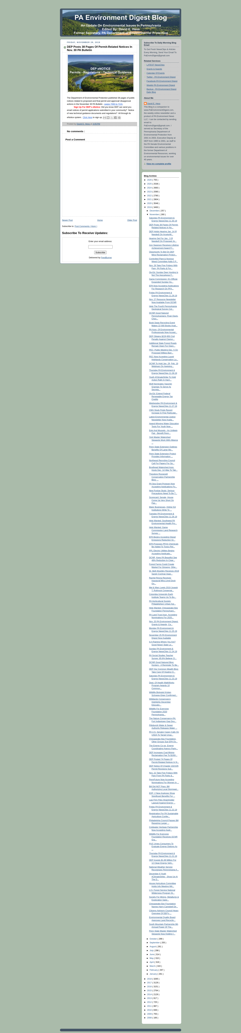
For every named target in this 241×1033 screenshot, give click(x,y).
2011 (149, 1006)
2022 (149, 195)
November (155, 214)
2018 (149, 979)
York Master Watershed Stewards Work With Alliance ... (163, 440)
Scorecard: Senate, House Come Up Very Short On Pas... (161, 500)
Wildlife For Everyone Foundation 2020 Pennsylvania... (159, 712)
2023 (149, 192)
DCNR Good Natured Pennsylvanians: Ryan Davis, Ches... (163, 316)
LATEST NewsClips (156, 65)
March (153, 966)
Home (100, 220)
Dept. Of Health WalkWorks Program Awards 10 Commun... (161, 686)
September (155, 942)
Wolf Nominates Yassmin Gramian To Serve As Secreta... (160, 387)
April (152, 962)
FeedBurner (106, 257)
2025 (149, 184)
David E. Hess (153, 103)
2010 (149, 1010)
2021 (149, 199)
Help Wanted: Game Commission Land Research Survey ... (163, 530)
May (152, 958)
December (155, 211)
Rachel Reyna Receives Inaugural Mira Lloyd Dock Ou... (162, 581)
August (153, 946)
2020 (149, 203)
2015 (149, 990)
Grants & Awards (154, 69)
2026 (149, 180)
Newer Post (67, 220)
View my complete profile (158, 164)
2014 (149, 994)
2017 (149, 983)
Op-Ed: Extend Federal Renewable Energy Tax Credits (161, 396)
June (152, 954)
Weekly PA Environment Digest (161, 85)
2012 (149, 1002)
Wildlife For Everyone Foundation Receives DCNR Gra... (163, 837)
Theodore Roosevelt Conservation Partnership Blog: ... (162, 477)
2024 (149, 188)
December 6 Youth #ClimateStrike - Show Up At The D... (163, 877)
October (153, 939)
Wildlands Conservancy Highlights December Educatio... (160, 702)
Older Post (132, 220)
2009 (149, 1014)
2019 (149, 207)
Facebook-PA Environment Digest (162, 81)
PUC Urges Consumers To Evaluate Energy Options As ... (163, 847)
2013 (149, 998)
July (152, 950)
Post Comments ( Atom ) (86, 226)
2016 (149, 986)
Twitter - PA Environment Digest (161, 77)
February (154, 970)
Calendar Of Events (156, 73)
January (153, 974)
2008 (149, 1018)
